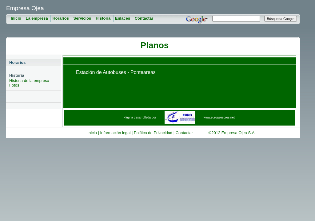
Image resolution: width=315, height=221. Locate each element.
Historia (104, 18)
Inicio (16, 18)
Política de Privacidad (153, 132)
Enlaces (123, 18)
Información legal (115, 132)
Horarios (61, 18)
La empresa (37, 18)
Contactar (144, 18)
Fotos (14, 85)
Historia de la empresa (29, 80)
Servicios (83, 18)
